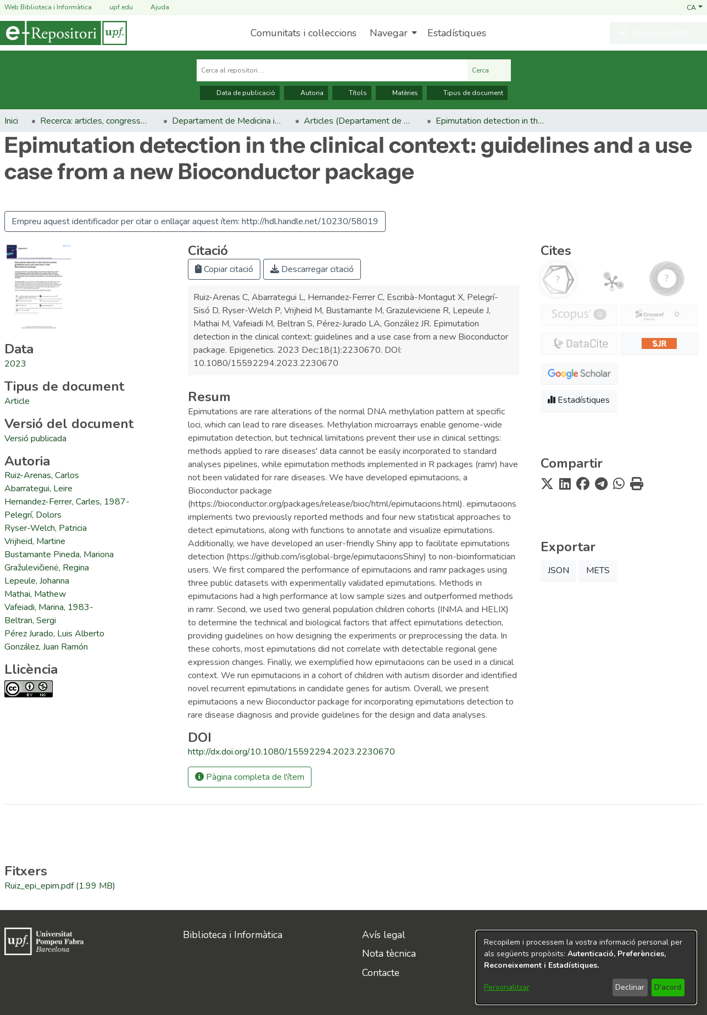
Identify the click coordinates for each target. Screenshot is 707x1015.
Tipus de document (467, 92)
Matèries (399, 92)
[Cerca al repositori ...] (332, 70)
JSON (558, 570)
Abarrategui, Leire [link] (38, 488)
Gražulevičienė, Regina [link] (46, 568)
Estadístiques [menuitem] (456, 33)
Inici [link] (11, 121)
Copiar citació (224, 269)
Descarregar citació (312, 269)
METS (598, 570)
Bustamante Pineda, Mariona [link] (59, 554)
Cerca (489, 70)
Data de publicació (239, 92)
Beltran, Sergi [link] (30, 620)
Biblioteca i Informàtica (232, 934)
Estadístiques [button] (579, 400)
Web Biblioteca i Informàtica (48, 7)
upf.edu (114, 7)
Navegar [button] (389, 33)
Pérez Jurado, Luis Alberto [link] (54, 634)
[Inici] (63, 33)
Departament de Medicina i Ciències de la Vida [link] (227, 121)
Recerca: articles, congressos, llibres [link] (95, 121)
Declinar (629, 987)
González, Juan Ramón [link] (46, 647)
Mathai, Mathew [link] (35, 594)
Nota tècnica (389, 953)
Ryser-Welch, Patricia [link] (45, 528)
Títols (352, 92)
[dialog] (586, 967)
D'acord (667, 987)
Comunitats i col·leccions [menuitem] (303, 33)
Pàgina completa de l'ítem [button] (249, 777)
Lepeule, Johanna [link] (36, 581)
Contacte (380, 972)
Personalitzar (507, 987)
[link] (17, 401)
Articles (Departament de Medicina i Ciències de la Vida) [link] (359, 121)
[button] (695, 7)
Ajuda (153, 7)
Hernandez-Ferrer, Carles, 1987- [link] (67, 502)
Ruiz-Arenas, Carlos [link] (41, 475)
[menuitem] (392, 33)
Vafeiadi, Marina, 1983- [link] (48, 607)
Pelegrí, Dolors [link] (33, 515)
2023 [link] (15, 364)
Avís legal (383, 934)
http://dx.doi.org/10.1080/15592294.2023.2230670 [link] (291, 752)
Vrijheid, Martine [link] (34, 541)
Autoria (306, 92)
